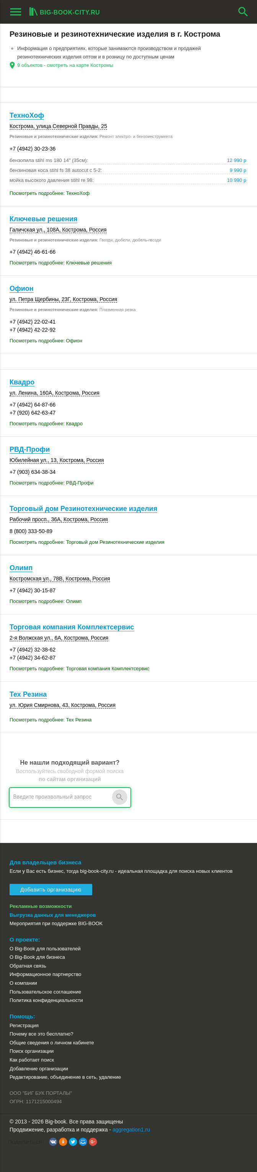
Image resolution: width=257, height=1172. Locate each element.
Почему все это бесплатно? (41, 1034)
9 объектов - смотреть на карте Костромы (65, 65)
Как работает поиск (32, 1060)
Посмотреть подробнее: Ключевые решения (61, 263)
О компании (23, 983)
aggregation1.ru (131, 1130)
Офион (22, 288)
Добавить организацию (50, 890)
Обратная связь (28, 966)
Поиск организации (32, 1051)
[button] (53, 1142)
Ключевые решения (43, 219)
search (243, 11)
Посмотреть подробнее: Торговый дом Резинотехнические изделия (87, 542)
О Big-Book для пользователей (45, 949)
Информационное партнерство (45, 974)
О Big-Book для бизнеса (37, 957)
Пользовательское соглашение (45, 992)
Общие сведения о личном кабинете (52, 1043)
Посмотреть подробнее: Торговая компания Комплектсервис (80, 668)
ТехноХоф (27, 115)
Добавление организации (39, 1068)
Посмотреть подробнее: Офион (46, 341)
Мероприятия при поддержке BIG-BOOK (56, 923)
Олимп (21, 568)
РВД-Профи (30, 449)
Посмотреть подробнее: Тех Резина (51, 720)
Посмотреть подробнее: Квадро (46, 423)
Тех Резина (28, 694)
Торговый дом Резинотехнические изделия (83, 508)
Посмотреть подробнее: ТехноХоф (49, 193)
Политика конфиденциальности (46, 1000)
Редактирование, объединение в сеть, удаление (65, 1077)
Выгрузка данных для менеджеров (53, 915)
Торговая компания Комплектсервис (72, 627)
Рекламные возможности (41, 906)
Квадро (22, 382)
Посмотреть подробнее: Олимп (45, 601)
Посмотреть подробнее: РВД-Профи (52, 483)
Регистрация (24, 1025)
